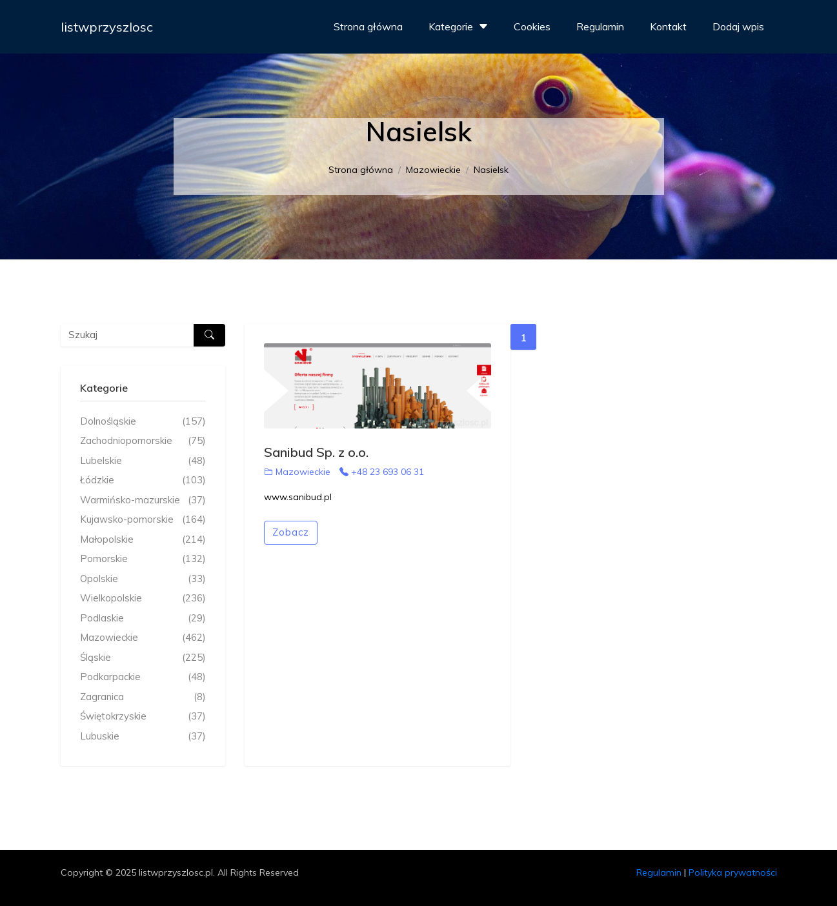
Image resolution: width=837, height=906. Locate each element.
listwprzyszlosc (107, 27)
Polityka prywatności (733, 872)
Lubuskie (143, 736)
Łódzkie (143, 480)
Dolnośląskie (143, 421)
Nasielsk (491, 170)
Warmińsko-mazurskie (143, 500)
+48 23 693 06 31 (381, 472)
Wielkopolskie (143, 598)
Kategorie (460, 26)
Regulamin (600, 26)
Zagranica (143, 697)
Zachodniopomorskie (143, 441)
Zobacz (290, 532)
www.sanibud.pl (298, 497)
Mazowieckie (433, 170)
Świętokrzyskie (143, 716)
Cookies (532, 26)
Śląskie (143, 657)
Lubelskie (143, 461)
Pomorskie (143, 559)
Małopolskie (143, 539)
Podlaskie (143, 618)
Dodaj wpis (738, 26)
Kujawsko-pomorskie (143, 519)
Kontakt (668, 26)
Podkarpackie (143, 677)
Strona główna (368, 26)
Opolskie (143, 579)
